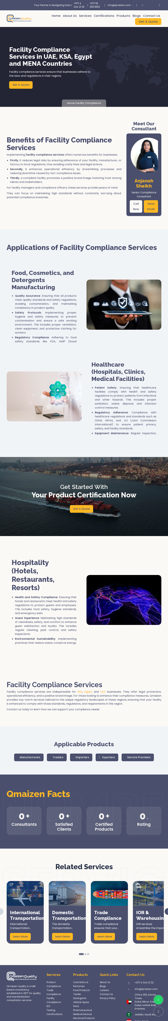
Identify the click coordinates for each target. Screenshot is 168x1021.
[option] (25, 912)
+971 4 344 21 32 (77, 5)
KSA (79, 692)
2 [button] (85, 954)
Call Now (136, 206)
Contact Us (151, 16)
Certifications (104, 16)
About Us (70, 16)
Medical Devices (82, 1014)
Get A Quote (148, 21)
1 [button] (81, 954)
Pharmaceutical (82, 1010)
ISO (48, 1006)
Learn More (20, 937)
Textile (77, 994)
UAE (102, 692)
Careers (104, 990)
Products (123, 16)
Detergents (79, 998)
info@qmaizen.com (116, 5)
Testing (51, 1010)
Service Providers (140, 758)
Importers (82, 758)
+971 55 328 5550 (92, 5)
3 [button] (88, 954)
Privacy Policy (107, 998)
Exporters (107, 758)
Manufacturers (28, 758)
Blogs (137, 16)
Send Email (151, 206)
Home (56, 16)
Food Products (81, 990)
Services (85, 16)
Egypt (88, 692)
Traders (57, 758)
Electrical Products (84, 1018)
